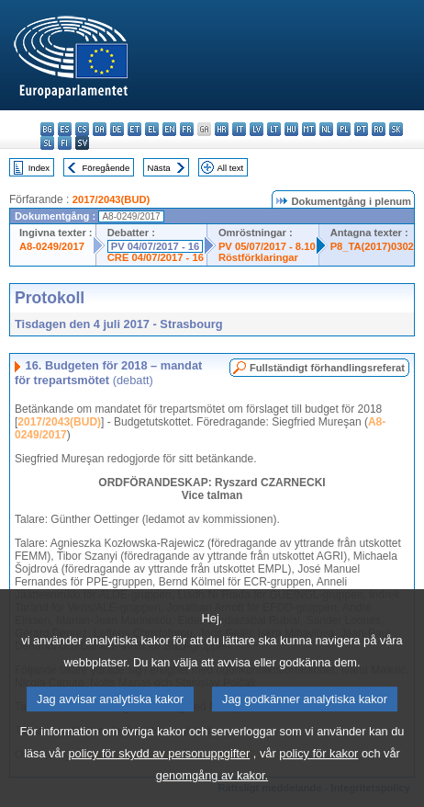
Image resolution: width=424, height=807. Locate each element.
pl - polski (344, 129)
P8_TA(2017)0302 (372, 246)
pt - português (361, 129)
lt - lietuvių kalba (274, 129)
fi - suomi (65, 143)
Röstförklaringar (258, 257)
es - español (65, 129)
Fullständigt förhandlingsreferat (327, 367)
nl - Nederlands (326, 129)
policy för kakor (318, 780)
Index (39, 168)
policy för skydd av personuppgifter (160, 780)
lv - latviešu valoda (256, 129)
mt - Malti (309, 129)
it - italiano (239, 129)
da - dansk (99, 129)
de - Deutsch (117, 129)
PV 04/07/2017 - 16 (155, 246)
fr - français (187, 129)
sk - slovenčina (396, 129)
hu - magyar (291, 129)
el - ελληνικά (152, 129)
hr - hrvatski (222, 129)
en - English (169, 129)
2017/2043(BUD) (112, 199)
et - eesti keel (134, 129)
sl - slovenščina (47, 143)
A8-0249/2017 (51, 246)
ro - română (378, 129)
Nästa (159, 168)
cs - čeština (82, 129)
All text (230, 168)
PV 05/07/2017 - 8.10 (267, 246)
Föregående (106, 168)
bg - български (47, 129)
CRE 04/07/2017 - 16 (155, 257)
